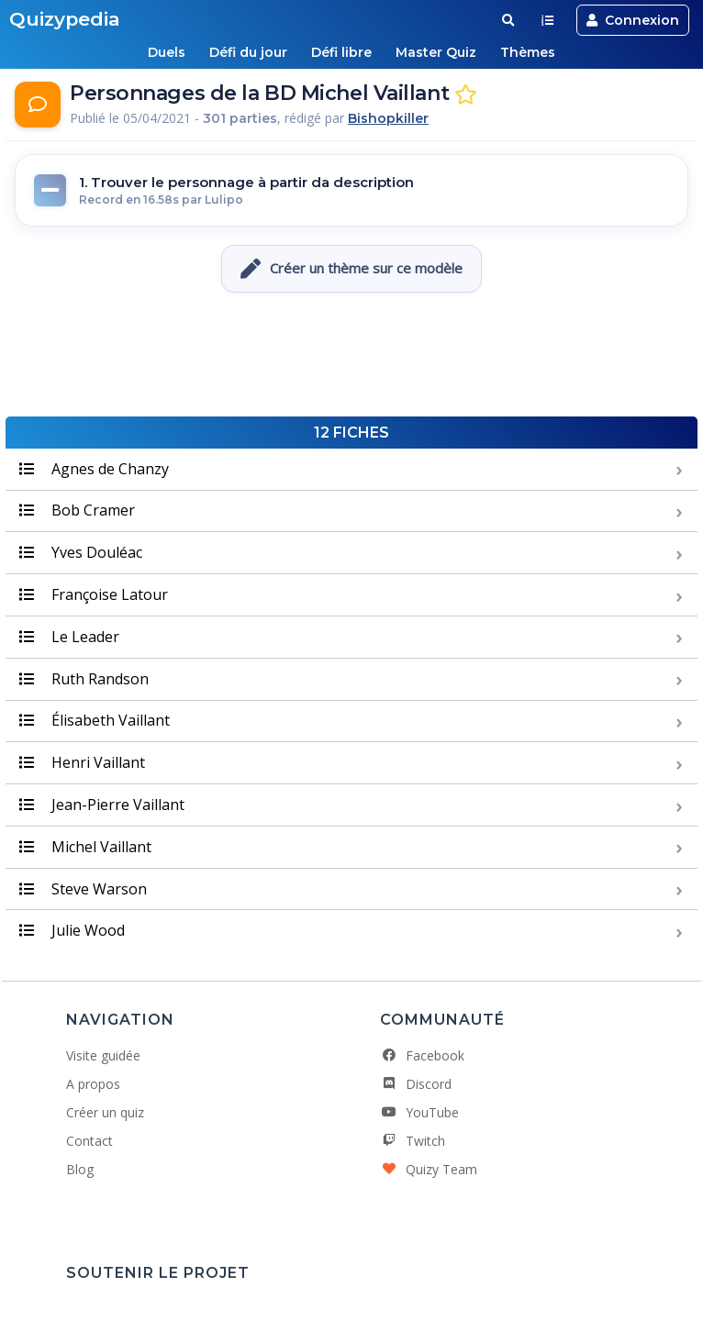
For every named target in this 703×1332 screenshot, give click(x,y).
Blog (80, 1169)
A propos (93, 1084)
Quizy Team (428, 1169)
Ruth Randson (84, 679)
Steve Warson (83, 889)
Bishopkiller (388, 118)
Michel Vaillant (85, 847)
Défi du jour (248, 52)
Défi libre (341, 52)
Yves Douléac (80, 552)
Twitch (412, 1140)
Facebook (422, 1055)
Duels (166, 52)
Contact (89, 1140)
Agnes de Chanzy (94, 469)
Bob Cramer (77, 510)
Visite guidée (103, 1055)
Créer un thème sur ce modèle (351, 269)
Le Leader (69, 637)
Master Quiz (436, 52)
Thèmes (527, 52)
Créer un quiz (105, 1112)
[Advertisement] (351, 357)
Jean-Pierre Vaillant (101, 804)
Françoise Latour (93, 594)
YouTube (419, 1112)
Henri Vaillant (82, 762)
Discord (416, 1084)
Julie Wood (72, 930)
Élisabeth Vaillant (94, 720)
